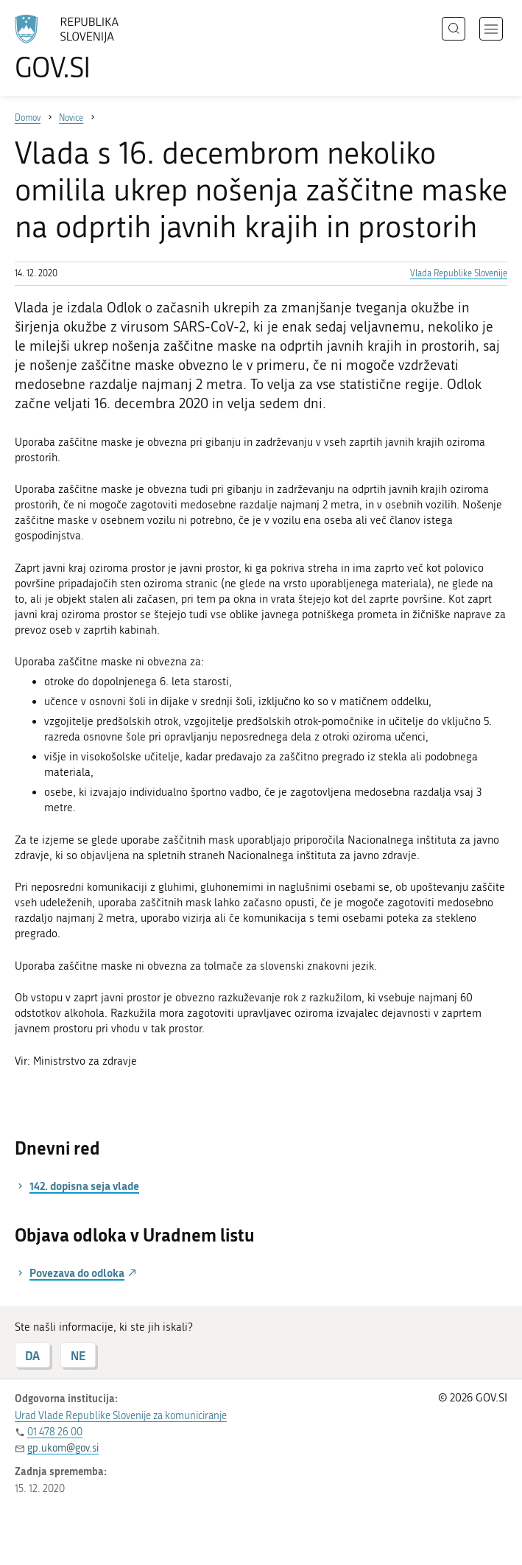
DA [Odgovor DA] (32, 1355)
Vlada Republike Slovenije (458, 273)
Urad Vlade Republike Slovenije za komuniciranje (121, 1416)
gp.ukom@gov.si (63, 1448)
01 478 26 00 (54, 1432)
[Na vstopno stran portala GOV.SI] (88, 48)
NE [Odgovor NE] (78, 1355)
